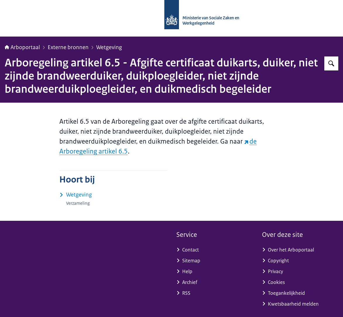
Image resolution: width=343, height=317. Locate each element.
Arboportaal (22, 47)
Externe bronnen (68, 47)
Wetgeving (109, 47)
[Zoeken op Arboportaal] (331, 63)
